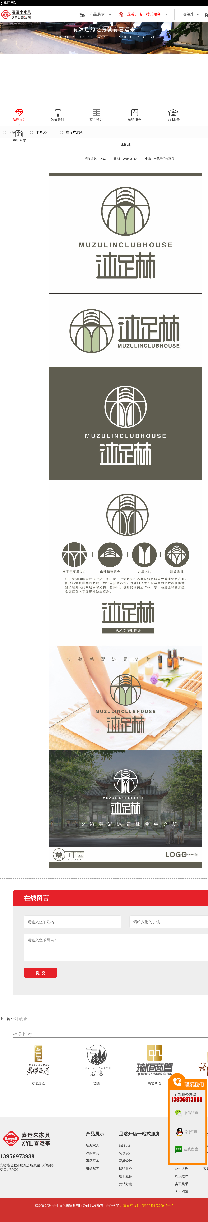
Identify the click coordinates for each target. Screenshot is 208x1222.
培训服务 (125, 1176)
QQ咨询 (187, 1132)
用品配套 (92, 1168)
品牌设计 (125, 1145)
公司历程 (181, 1168)
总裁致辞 (181, 1176)
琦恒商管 (20, 1019)
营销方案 (125, 1184)
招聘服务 (125, 1168)
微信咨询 (187, 1113)
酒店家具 (92, 1161)
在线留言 (187, 1149)
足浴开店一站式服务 (144, 14)
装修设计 (125, 1153)
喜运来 (188, 14)
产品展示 (97, 14)
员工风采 (181, 1184)
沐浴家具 (92, 1153)
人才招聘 (181, 1192)
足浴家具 (92, 1145)
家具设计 (125, 1161)
